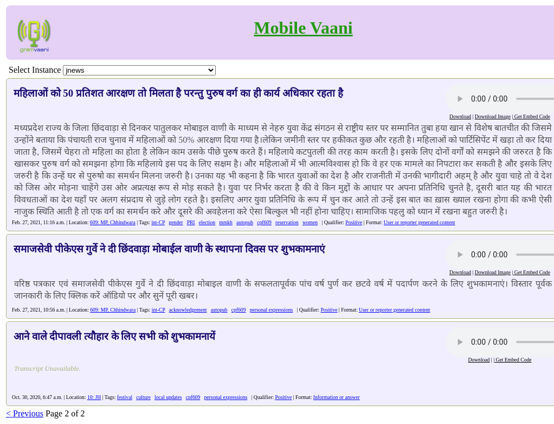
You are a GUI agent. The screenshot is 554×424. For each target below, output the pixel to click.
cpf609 (264, 222)
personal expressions (271, 310)
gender (176, 222)
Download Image (493, 116)
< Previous (24, 413)
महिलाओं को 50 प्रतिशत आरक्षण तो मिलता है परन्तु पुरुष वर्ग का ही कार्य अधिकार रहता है (178, 93)
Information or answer (336, 397)
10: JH (94, 397)
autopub (244, 222)
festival (124, 397)
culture (143, 397)
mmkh (226, 222)
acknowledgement (188, 310)
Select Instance (35, 69)
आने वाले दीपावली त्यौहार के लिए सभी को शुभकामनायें (114, 336)
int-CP (158, 222)
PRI (191, 222)
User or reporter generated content (419, 222)
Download (460, 116)
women (310, 222)
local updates (168, 397)
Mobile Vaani (303, 27)
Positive (353, 222)
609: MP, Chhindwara (113, 222)
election (207, 222)
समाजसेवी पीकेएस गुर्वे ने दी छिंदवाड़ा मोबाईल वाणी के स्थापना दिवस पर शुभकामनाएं (169, 249)
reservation (287, 222)
